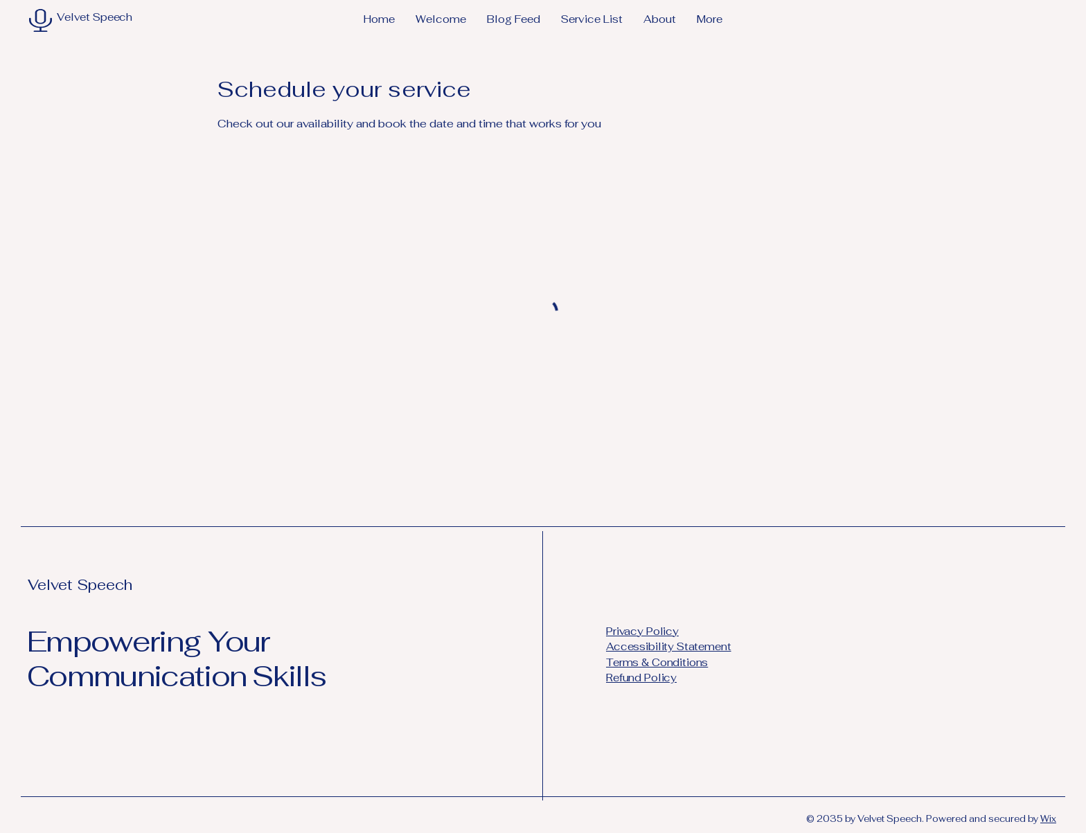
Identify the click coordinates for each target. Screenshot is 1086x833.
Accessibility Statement (668, 646)
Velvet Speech (80, 584)
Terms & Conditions (657, 662)
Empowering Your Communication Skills (176, 658)
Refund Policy (641, 677)
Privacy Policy (642, 631)
